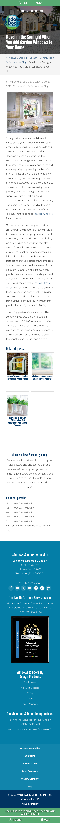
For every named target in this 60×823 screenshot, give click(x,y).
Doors (30, 698)
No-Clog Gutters (30, 687)
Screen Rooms (30, 763)
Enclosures (30, 682)
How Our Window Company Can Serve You (30, 729)
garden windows (44, 213)
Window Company (30, 778)
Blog (30, 786)
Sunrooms (30, 755)
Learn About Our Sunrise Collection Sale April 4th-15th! (30, 812)
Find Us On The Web (30, 583)
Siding (30, 693)
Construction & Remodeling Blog (31, 86)
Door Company (30, 771)
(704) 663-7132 (30, 3)
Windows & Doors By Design (24, 81)
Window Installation (30, 748)
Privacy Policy (30, 803)
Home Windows (30, 704)
